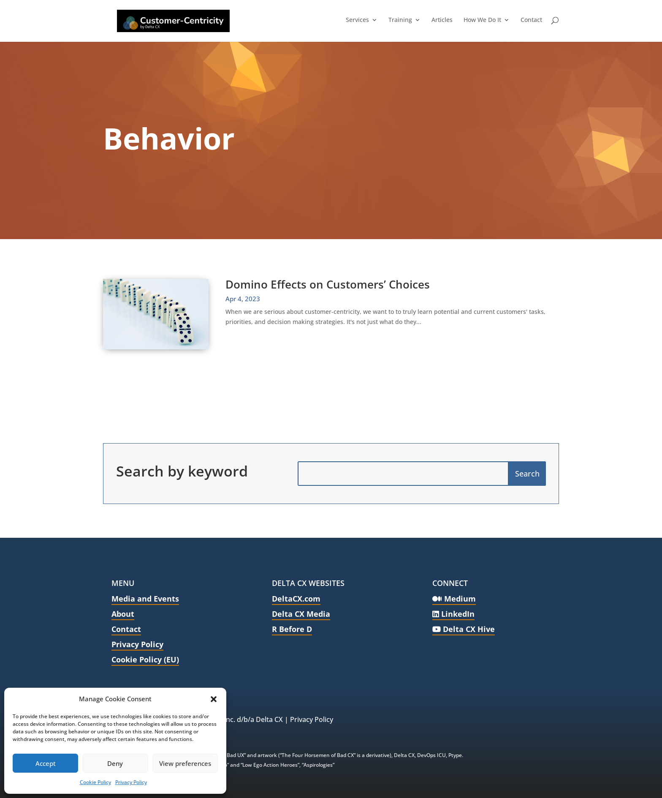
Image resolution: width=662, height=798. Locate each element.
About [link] (122, 614)
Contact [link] (126, 629)
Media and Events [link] (145, 599)
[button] (213, 699)
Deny (115, 763)
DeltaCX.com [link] (296, 599)
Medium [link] (454, 599)
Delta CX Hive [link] (463, 629)
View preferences (185, 763)
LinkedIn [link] (453, 614)
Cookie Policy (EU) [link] (145, 659)
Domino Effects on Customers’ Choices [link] (327, 284)
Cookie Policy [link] (95, 782)
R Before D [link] (292, 629)
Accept (45, 763)
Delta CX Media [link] (301, 614)
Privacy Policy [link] (131, 782)
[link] (161, 20)
